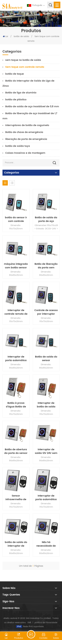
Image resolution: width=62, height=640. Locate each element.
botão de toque (14, 74)
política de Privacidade (46, 622)
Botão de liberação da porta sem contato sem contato (46, 266)
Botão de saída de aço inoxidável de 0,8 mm (32, 106)
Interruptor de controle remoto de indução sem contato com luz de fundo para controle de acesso (15, 312)
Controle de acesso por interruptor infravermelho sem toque (46, 312)
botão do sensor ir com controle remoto (16, 219)
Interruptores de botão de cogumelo (27, 125)
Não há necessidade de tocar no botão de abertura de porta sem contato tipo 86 (46, 544)
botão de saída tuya (17, 146)
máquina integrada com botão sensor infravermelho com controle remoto (16, 266)
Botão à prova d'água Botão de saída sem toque (16, 405)
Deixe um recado (31, 634)
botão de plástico (15, 99)
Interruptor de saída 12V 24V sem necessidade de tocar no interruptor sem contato (46, 451)
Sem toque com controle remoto (24, 67)
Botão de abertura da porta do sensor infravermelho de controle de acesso (15, 451)
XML (29, 622)
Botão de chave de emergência (24, 132)
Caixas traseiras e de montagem (25, 153)
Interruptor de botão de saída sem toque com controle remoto (46, 405)
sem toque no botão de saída (23, 60)
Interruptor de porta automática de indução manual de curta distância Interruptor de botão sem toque (46, 497)
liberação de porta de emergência (26, 139)
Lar (5, 36)
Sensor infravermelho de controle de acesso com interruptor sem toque (15, 497)
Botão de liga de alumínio (20, 93)
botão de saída (21, 36)
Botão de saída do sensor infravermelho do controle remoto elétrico (46, 358)
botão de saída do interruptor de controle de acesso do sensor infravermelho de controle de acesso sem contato (15, 544)
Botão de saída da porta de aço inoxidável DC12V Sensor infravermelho (46, 219)
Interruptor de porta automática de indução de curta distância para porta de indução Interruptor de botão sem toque (16, 358)
